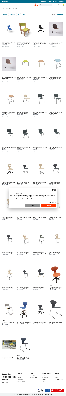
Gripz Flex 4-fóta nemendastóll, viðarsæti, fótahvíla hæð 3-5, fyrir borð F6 (56, 253)
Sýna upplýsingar (51, 202)
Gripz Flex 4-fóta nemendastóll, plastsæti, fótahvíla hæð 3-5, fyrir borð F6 (9, 253)
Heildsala (5, 380)
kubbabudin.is (5, 1)
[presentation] (7, 5)
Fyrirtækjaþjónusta (9, 377)
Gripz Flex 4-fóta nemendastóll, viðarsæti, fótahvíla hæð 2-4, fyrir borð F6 (9, 288)
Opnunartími (6, 374)
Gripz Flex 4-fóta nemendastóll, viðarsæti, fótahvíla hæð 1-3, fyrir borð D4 (24, 253)
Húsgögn (5, 382)
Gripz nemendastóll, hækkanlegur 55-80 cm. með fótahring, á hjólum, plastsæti (24, 323)
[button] (3, 5)
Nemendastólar (18, 8)
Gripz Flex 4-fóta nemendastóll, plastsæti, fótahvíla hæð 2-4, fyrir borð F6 (40, 253)
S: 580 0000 (33, 394)
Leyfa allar (49, 205)
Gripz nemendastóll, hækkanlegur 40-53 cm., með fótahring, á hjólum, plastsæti (55, 288)
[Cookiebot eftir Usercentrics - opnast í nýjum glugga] (51, 190)
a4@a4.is (51, 394)
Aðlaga (33, 205)
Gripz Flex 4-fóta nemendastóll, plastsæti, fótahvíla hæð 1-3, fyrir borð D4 (24, 288)
